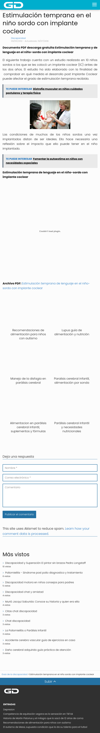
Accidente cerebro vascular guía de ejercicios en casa (40, 640)
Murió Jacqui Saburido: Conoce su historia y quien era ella (42, 601)
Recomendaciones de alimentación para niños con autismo (37, 722)
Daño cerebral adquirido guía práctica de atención (38, 650)
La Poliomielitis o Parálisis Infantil (25, 630)
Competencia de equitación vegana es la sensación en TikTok (38, 714)
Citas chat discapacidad (21, 611)
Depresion (9, 709)
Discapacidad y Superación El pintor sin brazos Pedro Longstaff (45, 563)
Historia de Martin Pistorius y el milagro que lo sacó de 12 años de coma (43, 718)
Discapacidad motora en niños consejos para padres (39, 582)
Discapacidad (18, 38)
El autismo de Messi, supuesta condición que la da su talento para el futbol (45, 727)
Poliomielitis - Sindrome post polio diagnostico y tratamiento (44, 573)
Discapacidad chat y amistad (24, 592)
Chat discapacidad (17, 621)
